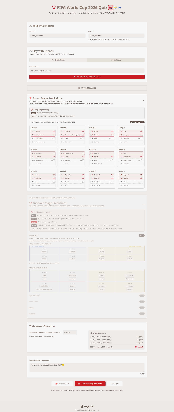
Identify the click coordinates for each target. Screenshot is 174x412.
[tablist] (87, 60)
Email (91, 31)
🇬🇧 (110, 7)
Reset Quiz (115, 380)
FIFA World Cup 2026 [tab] (87, 88)
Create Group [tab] (58, 60)
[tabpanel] (87, 72)
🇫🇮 (119, 7)
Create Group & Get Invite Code (87, 77)
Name (32, 31)
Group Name (34, 66)
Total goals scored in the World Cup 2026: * (45, 329)
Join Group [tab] (115, 60)
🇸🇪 (115, 7)
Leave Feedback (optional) (39, 357)
